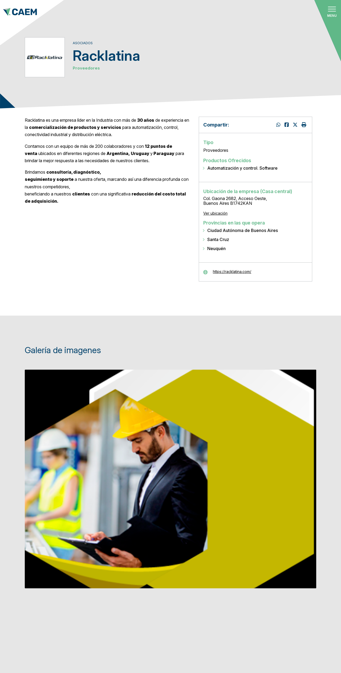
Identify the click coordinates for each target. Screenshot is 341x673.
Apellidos (253, 607)
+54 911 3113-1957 (43, 610)
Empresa (251, 625)
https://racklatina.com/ (232, 272)
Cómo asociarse (154, 560)
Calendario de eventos (162, 575)
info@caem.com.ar (43, 623)
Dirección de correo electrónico (274, 572)
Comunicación (151, 622)
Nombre (251, 590)
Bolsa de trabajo (156, 606)
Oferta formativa (156, 591)
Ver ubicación (215, 213)
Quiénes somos (152, 529)
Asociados (147, 545)
